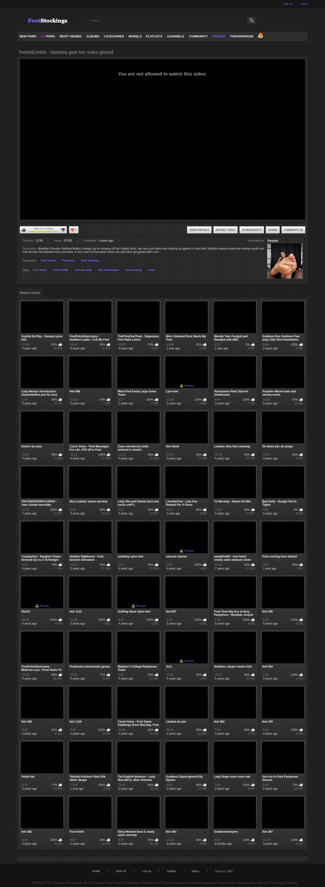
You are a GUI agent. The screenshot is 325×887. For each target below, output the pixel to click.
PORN (48, 36)
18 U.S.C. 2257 (224, 871)
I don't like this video (63, 229)
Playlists (154, 36)
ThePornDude (242, 36)
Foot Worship (90, 260)
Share (272, 229)
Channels (175, 36)
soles (151, 270)
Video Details (199, 229)
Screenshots (252, 229)
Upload (218, 36)
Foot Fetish (48, 260)
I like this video (24, 229)
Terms (171, 871)
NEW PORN (28, 36)
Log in (304, 4)
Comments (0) (293, 229)
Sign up (288, 4)
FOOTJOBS (60, 270)
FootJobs (68, 260)
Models (135, 36)
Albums (92, 36)
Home (96, 871)
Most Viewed (70, 36)
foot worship (83, 270)
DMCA (195, 871)
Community (198, 36)
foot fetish (40, 270)
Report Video (225, 229)
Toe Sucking (133, 270)
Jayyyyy (272, 240)
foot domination (108, 270)
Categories (114, 36)
